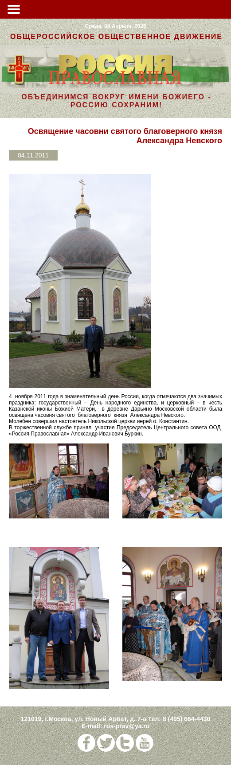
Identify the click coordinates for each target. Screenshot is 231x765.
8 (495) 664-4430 (186, 718)
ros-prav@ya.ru (126, 726)
